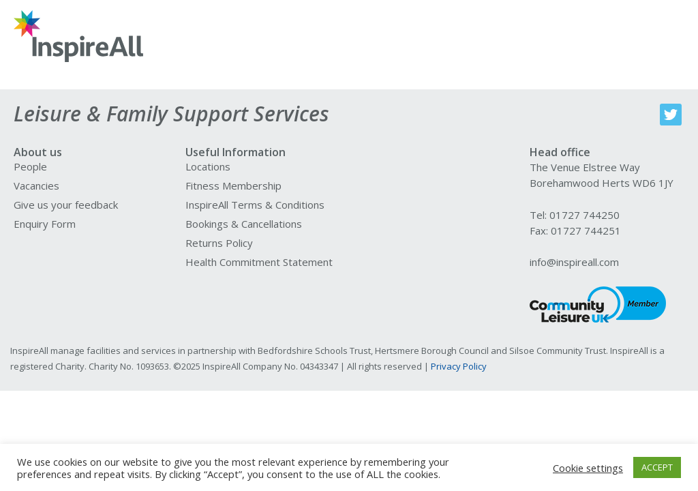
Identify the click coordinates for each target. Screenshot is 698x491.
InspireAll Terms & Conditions (254, 204)
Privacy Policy (459, 366)
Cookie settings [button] (588, 468)
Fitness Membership (233, 185)
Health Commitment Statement (259, 262)
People (30, 166)
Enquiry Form (45, 223)
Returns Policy (219, 243)
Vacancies (36, 185)
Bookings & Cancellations (243, 223)
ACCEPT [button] (657, 467)
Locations (207, 166)
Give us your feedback (66, 204)
